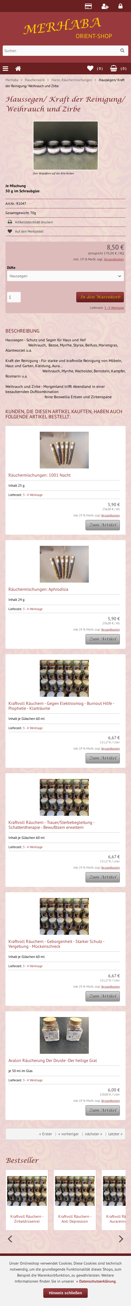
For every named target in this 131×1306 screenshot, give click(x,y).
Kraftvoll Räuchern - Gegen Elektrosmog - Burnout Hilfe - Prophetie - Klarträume (61, 706)
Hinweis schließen (65, 1293)
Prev (10, 1239)
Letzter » (115, 1133)
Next (120, 1239)
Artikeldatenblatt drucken (34, 222)
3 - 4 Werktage (114, 308)
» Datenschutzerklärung (96, 1281)
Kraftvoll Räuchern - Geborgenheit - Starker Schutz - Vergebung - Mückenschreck (56, 944)
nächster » (93, 1133)
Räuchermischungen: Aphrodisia (38, 589)
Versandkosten (114, 259)
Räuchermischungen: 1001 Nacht (39, 475)
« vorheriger (68, 1133)
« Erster (45, 1133)
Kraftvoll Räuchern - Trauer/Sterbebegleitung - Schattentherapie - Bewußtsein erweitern (51, 825)
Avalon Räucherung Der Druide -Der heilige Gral (52, 1060)
